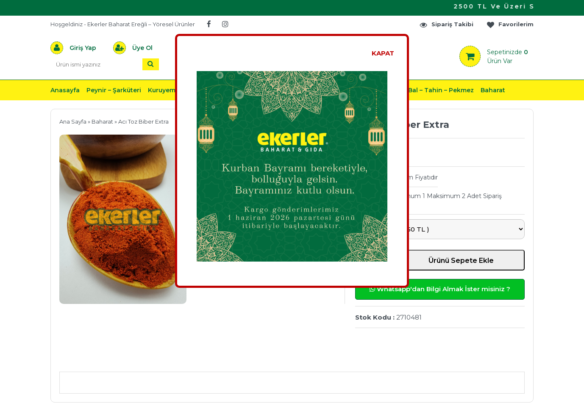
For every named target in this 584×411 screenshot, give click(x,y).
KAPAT (383, 53)
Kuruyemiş (164, 90)
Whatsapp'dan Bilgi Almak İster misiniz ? (440, 289)
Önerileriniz (186, 359)
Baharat (493, 90)
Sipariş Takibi (446, 24)
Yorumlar (382, 359)
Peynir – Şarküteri (113, 90)
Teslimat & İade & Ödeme (287, 359)
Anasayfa (65, 90)
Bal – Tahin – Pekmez (441, 90)
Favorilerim (510, 24)
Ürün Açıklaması (104, 359)
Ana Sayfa (72, 121)
